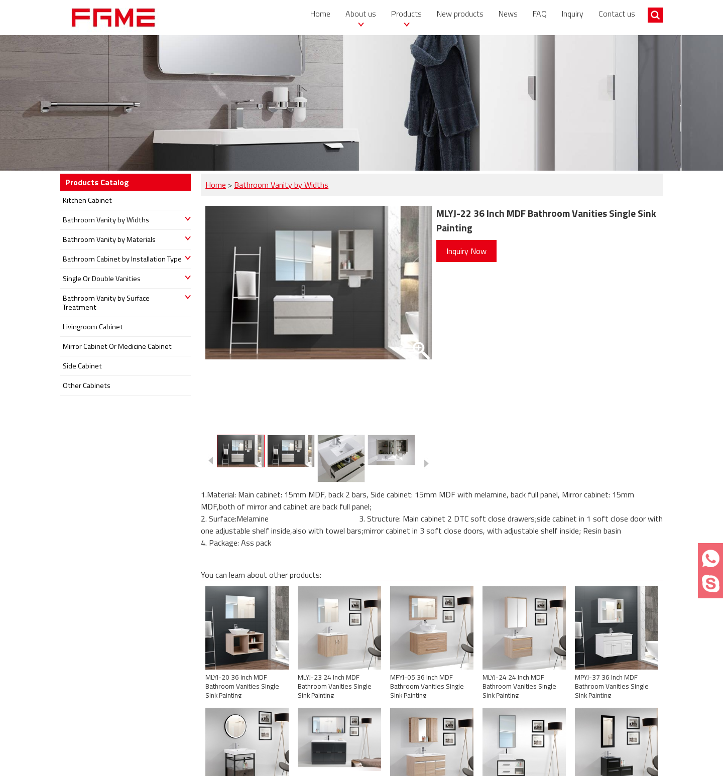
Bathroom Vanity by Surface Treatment (106, 303)
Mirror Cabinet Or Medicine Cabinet (117, 346)
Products (406, 14)
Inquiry (572, 14)
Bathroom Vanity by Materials (109, 239)
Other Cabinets (86, 385)
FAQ (540, 14)
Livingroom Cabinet (93, 326)
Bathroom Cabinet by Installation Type (122, 259)
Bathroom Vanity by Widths (281, 185)
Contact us (616, 14)
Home (320, 14)
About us (360, 14)
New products (460, 14)
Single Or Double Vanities (102, 278)
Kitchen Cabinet (87, 200)
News (508, 14)
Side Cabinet (82, 365)
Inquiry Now (466, 251)
